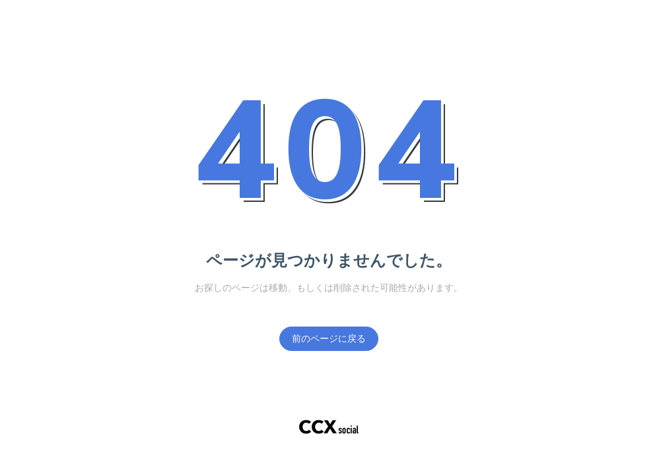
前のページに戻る (329, 338)
